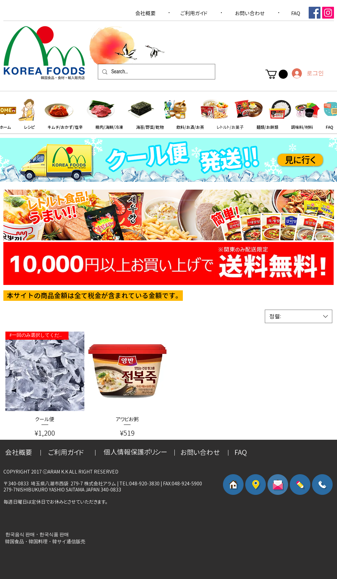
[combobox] (298, 316)
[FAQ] (296, 13)
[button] (276, 74)
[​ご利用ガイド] (194, 13)
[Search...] (156, 71)
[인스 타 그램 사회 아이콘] (328, 13)
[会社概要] (145, 13)
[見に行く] (300, 160)
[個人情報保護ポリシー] (135, 452)
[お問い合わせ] (250, 13)
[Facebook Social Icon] (314, 13)
